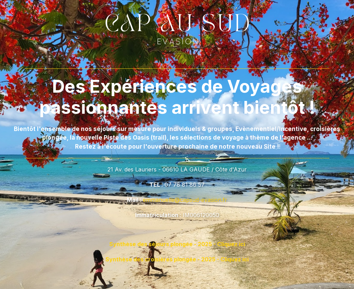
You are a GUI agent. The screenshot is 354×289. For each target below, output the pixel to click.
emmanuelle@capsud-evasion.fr (185, 199)
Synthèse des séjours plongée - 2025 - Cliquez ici (177, 244)
